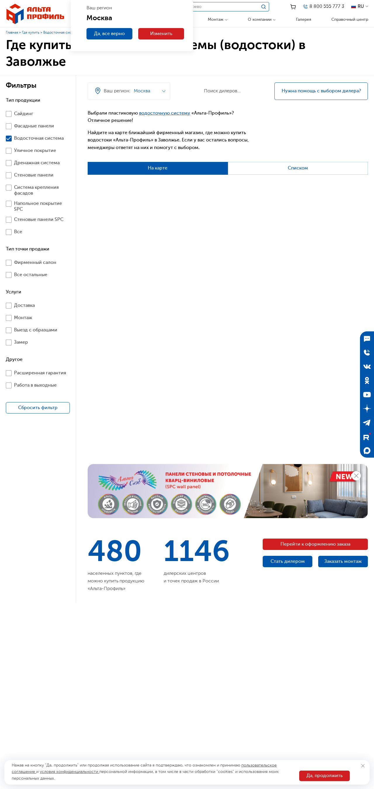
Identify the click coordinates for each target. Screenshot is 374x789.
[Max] (367, 451)
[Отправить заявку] (367, 352)
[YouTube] (367, 394)
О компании (259, 20)
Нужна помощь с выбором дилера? (321, 91)
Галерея (303, 20)
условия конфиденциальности (69, 772)
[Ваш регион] (225, 78)
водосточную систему (164, 113)
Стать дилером (288, 561)
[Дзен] (367, 409)
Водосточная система (61, 32)
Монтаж (216, 20)
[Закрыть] (363, 766)
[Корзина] (293, 7)
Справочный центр (349, 20)
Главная (12, 32)
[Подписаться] (367, 338)
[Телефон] (323, 6)
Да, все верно (109, 34)
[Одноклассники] (367, 380)
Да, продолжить (325, 776)
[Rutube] (367, 437)
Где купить (30, 32)
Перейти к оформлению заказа (315, 544)
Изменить (161, 34)
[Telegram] (367, 423)
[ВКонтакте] (367, 366)
